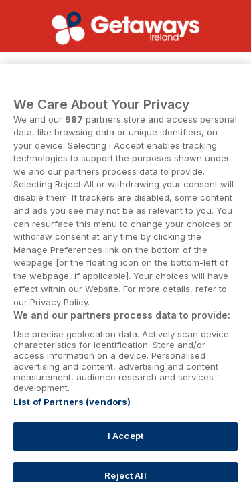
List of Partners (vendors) (72, 409)
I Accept (125, 443)
